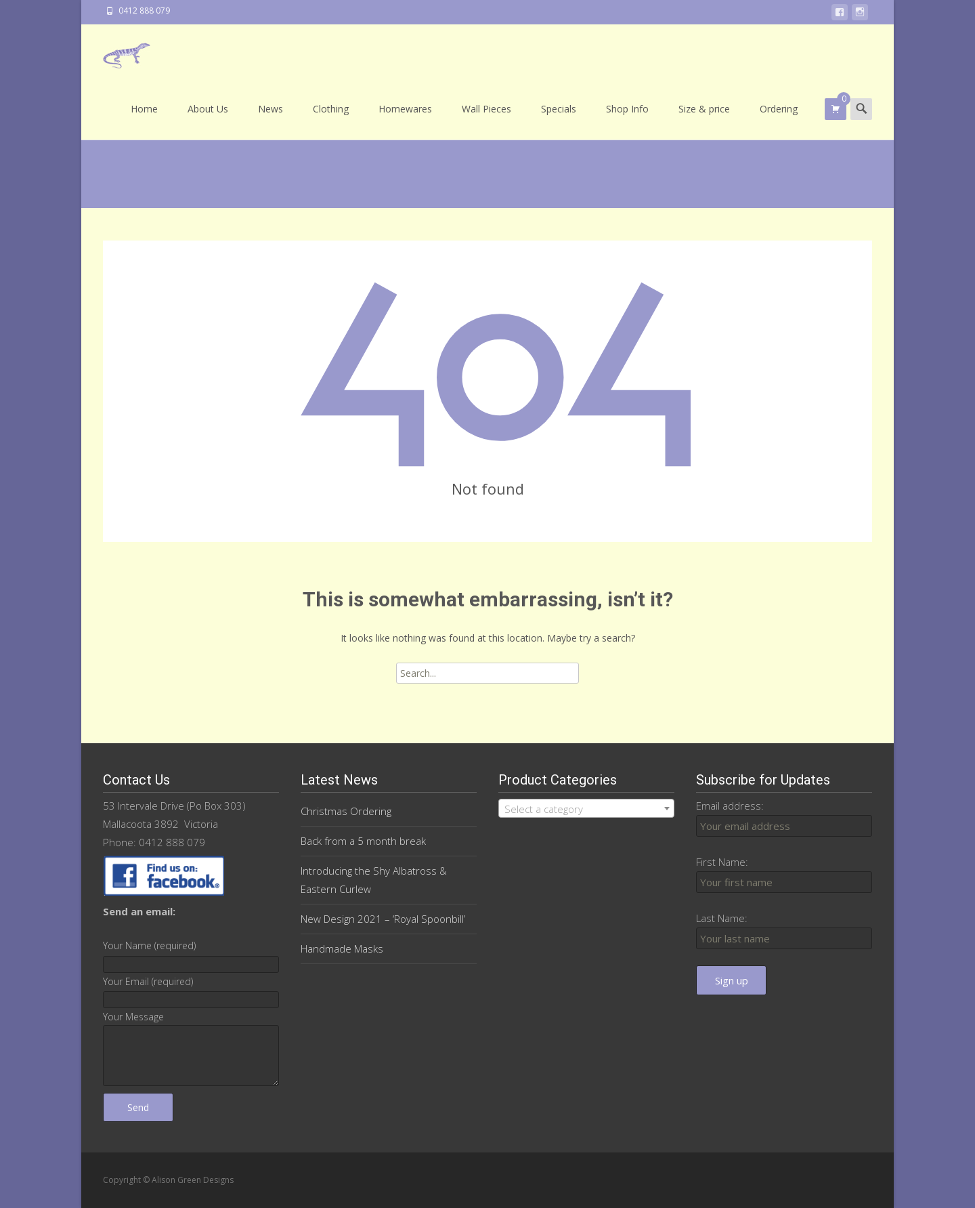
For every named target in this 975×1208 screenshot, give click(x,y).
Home (144, 121)
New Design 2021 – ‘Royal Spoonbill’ (383, 918)
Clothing (331, 121)
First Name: (722, 862)
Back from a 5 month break (363, 841)
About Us (208, 121)
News (270, 121)
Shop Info (627, 121)
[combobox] (586, 808)
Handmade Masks (342, 948)
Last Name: (722, 918)
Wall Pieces (486, 121)
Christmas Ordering (346, 811)
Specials (558, 121)
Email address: (730, 805)
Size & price (704, 121)
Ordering (779, 121)
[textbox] (586, 808)
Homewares (405, 121)
